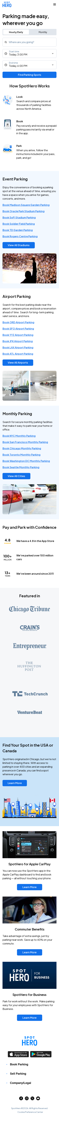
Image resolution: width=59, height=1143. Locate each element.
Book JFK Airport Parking (18, 341)
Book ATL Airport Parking (18, 353)
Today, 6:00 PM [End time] (18, 65)
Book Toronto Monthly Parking (21, 454)
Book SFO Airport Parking (18, 328)
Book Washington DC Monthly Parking (26, 461)
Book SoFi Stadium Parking (19, 217)
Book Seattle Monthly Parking (21, 467)
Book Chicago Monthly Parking (22, 448)
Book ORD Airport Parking (18, 322)
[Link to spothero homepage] (29, 1041)
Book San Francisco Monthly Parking (25, 442)
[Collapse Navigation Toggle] (54, 4)
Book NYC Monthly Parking (19, 435)
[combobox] (29, 42)
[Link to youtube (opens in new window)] (38, 1099)
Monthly (43, 32)
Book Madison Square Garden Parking (26, 205)
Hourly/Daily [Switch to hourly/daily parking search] (16, 32)
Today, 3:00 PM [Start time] (18, 54)
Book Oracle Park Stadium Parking (24, 211)
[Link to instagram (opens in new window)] (27, 1099)
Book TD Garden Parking (18, 230)
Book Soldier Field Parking (19, 223)
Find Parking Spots (29, 74)
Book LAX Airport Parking (18, 347)
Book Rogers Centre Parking (20, 236)
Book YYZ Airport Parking (18, 335)
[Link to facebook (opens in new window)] (21, 1099)
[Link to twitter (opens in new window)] (32, 1099)
